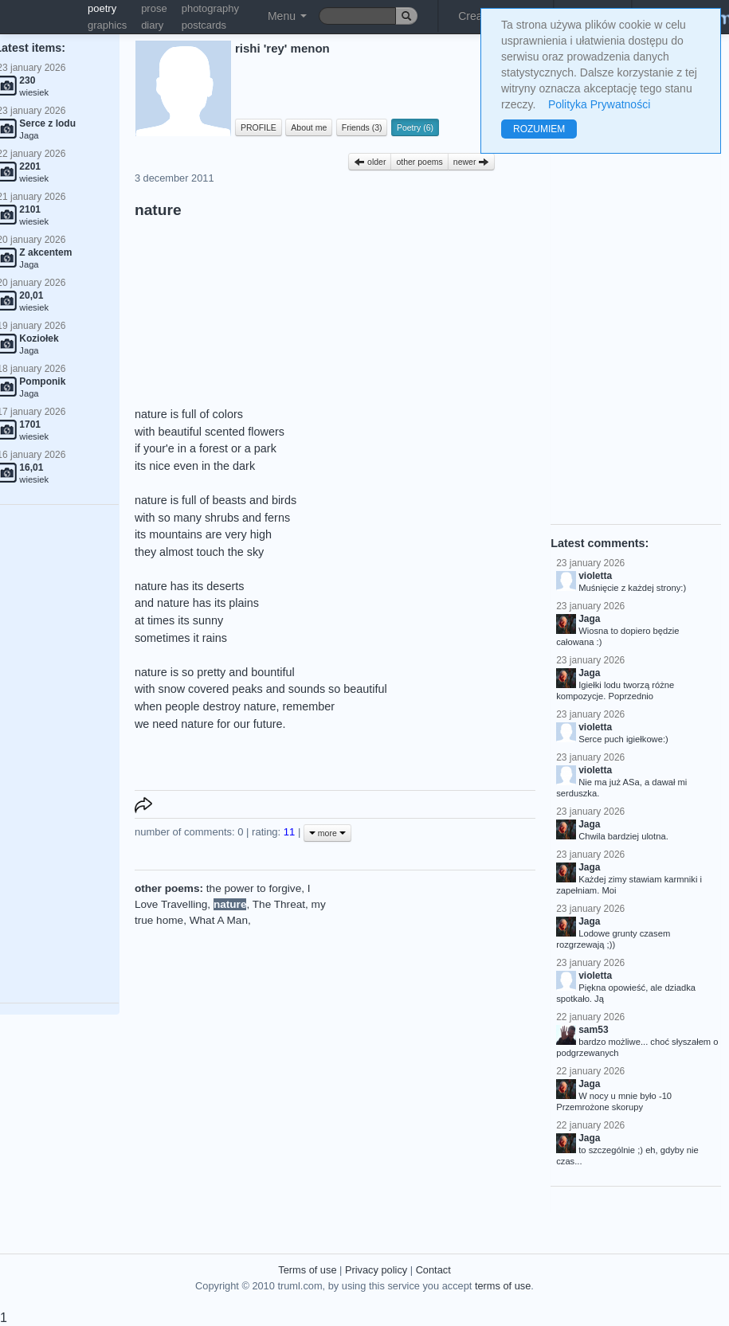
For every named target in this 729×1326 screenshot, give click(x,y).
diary (152, 25)
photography (210, 8)
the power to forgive (253, 888)
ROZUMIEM (539, 129)
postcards (204, 25)
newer (471, 161)
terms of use (503, 1286)
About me (309, 127)
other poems (419, 161)
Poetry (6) (415, 127)
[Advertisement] (435, 980)
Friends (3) (362, 127)
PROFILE (258, 127)
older (370, 161)
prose (154, 8)
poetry (102, 8)
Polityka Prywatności (599, 104)
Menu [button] (287, 16)
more (327, 833)
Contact (433, 1270)
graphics (107, 25)
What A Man (219, 920)
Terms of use (307, 1270)
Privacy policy (376, 1270)
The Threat (279, 904)
